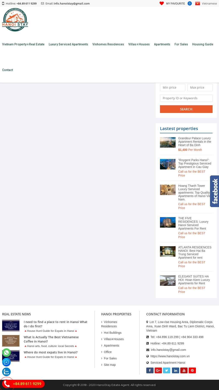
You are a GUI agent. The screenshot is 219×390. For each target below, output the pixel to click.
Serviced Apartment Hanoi (168, 362)
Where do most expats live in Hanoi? (50, 352)
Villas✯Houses (139, 44)
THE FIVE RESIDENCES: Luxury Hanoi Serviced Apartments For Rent (193, 223)
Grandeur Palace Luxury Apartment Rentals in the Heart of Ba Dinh (194, 141)
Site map (108, 364)
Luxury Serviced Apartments (68, 44)
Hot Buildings (111, 332)
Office (106, 352)
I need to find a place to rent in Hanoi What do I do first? (55, 324)
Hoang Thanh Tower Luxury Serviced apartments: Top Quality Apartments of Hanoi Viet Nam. (194, 192)
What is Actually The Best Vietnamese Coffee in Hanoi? (51, 339)
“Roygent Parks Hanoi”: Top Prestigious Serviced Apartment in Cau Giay (194, 163)
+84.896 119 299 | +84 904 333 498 (179, 337)
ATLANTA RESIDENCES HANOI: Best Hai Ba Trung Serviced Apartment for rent (194, 252)
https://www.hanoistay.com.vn (170, 356)
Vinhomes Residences (108, 44)
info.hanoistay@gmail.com (72, 3)
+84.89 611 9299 (172, 343)
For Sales (181, 44)
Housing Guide (202, 44)
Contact (7, 70)
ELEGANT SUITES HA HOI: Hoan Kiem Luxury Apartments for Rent (194, 280)
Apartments (162, 44)
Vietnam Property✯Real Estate (23, 44)
